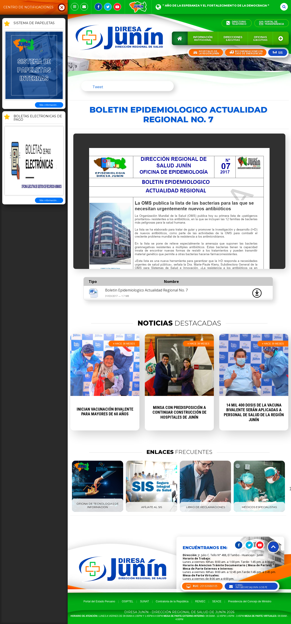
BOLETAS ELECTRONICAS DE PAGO (38, 118)
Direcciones (233, 38)
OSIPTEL (127, 601)
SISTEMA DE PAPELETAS (34, 23)
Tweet (97, 86)
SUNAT (144, 601)
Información (202, 38)
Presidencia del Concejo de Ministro (249, 601)
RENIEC (200, 601)
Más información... (49, 104)
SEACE (217, 601)
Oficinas (260, 38)
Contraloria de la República (172, 601)
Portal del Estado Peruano (99, 601)
